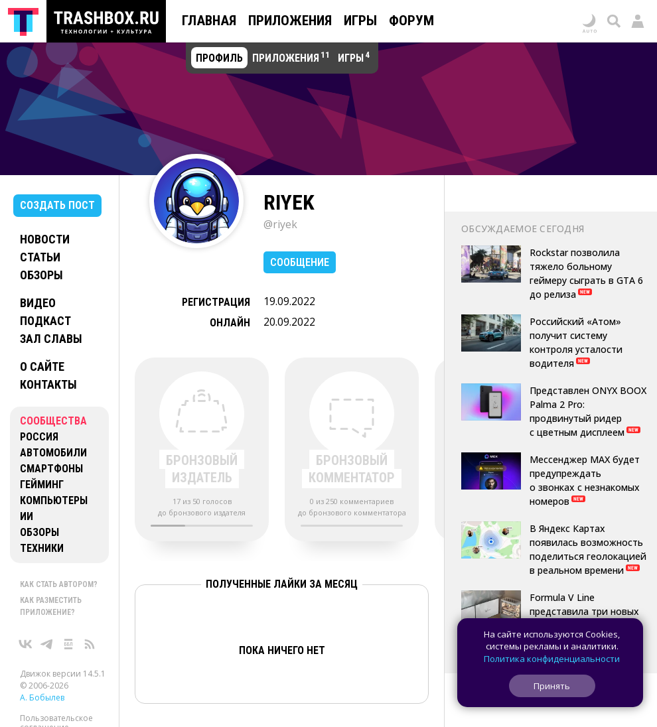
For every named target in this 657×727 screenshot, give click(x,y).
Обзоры (41, 275)
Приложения (290, 21)
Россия (39, 436)
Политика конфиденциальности (552, 659)
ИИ (26, 516)
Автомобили (53, 452)
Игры (360, 21)
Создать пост (57, 205)
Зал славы (51, 339)
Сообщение (299, 262)
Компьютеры (54, 500)
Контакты (48, 384)
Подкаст (45, 321)
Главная (209, 21)
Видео (38, 303)
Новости (45, 239)
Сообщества (53, 421)
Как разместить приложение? (51, 606)
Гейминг (42, 484)
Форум (411, 21)
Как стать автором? (59, 584)
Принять (552, 686)
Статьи (40, 257)
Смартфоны (51, 468)
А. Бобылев (42, 697)
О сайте (42, 366)
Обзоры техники (42, 540)
